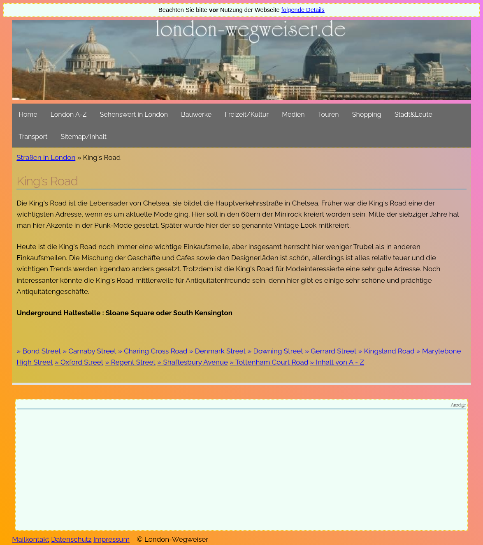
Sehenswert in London (134, 114)
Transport (33, 137)
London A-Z (69, 114)
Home (28, 114)
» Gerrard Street (330, 351)
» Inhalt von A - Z (337, 362)
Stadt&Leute (413, 114)
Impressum (111, 539)
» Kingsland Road (386, 351)
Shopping (366, 114)
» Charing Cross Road (152, 351)
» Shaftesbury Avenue (192, 362)
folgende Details (303, 10)
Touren (328, 114)
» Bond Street (38, 351)
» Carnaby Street (89, 351)
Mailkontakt (30, 539)
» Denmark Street (217, 351)
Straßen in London (45, 157)
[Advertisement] (241, 471)
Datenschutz (71, 539)
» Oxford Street (79, 362)
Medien (293, 114)
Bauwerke (196, 114)
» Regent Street (130, 362)
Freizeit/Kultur (247, 114)
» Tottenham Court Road (269, 362)
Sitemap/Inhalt (83, 137)
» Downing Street (275, 351)
